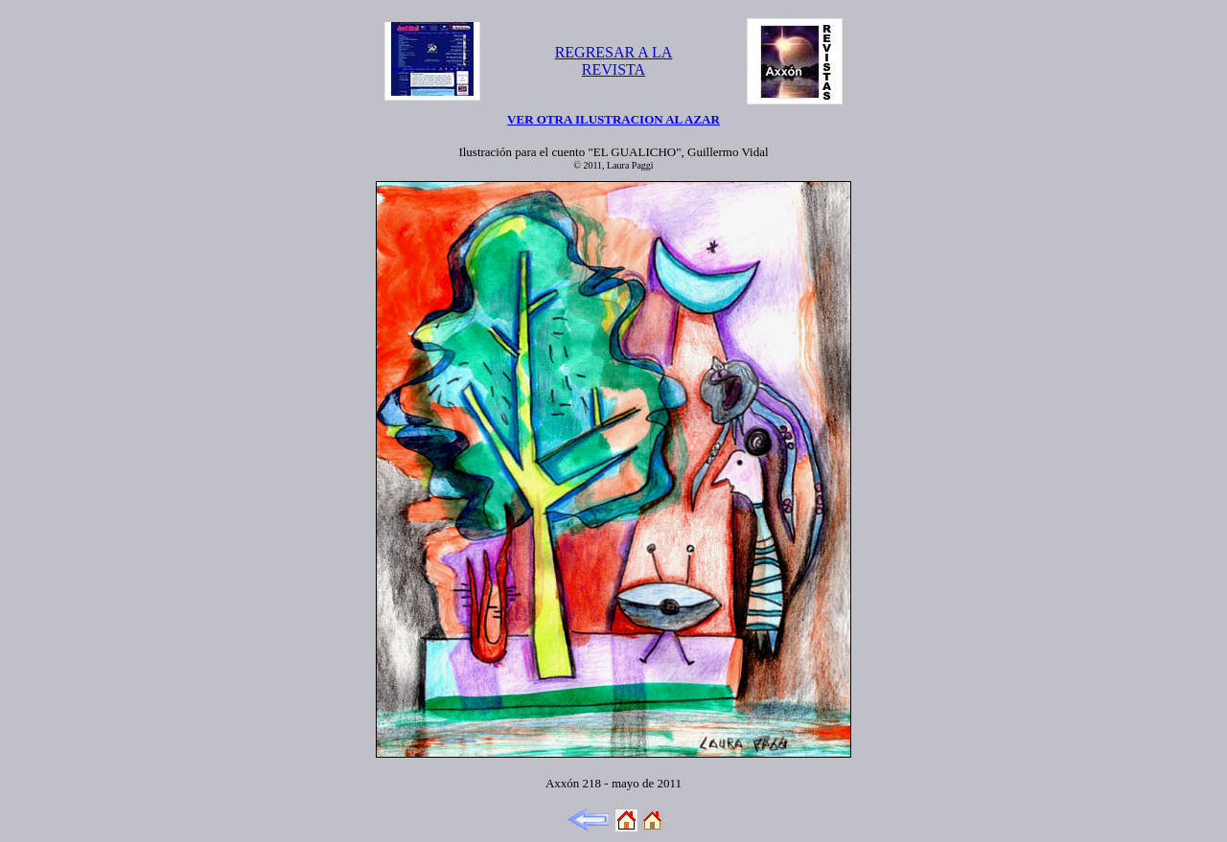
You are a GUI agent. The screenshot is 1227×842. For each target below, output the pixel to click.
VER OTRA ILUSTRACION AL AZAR (613, 119)
